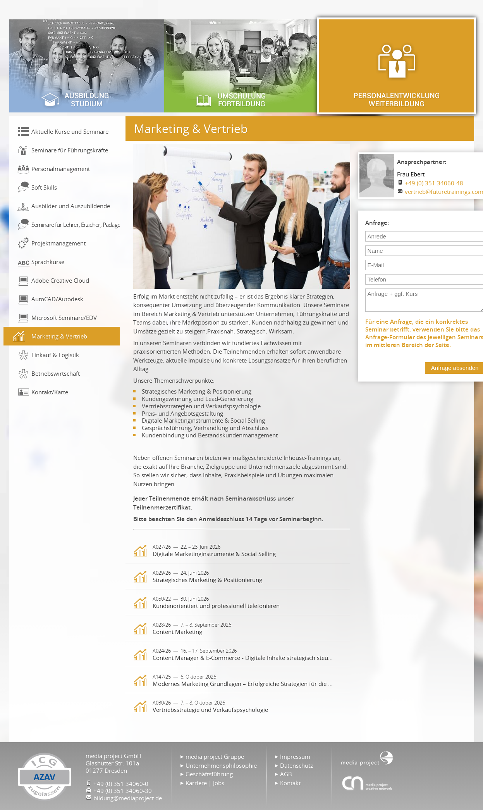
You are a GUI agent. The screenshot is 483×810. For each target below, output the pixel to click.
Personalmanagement (60, 169)
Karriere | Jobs (205, 783)
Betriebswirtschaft (55, 373)
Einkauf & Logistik (55, 355)
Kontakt (290, 783)
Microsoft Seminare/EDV (64, 317)
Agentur (367, 783)
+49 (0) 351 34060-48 (434, 183)
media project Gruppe (215, 756)
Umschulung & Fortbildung (241, 65)
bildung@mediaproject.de (127, 798)
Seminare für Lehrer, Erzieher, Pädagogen (75, 224)
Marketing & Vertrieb (59, 336)
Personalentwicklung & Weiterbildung (396, 65)
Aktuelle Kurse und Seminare (69, 131)
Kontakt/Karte (49, 392)
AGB (286, 774)
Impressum (295, 756)
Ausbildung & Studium (86, 65)
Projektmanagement (58, 243)
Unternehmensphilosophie (221, 765)
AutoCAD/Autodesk (57, 299)
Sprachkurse (47, 262)
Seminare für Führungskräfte (69, 150)
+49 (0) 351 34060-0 (120, 784)
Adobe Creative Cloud (60, 280)
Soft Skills (44, 187)
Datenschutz (296, 765)
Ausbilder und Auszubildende (70, 206)
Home (367, 757)
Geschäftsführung (209, 774)
